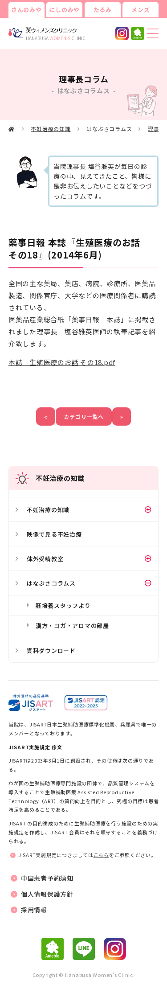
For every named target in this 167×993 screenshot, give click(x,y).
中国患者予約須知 (47, 878)
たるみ (103, 9)
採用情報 (34, 909)
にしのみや (64, 9)
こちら (101, 854)
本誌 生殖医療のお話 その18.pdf (61, 362)
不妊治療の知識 (50, 128)
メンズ (140, 9)
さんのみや (26, 9)
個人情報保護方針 (47, 894)
